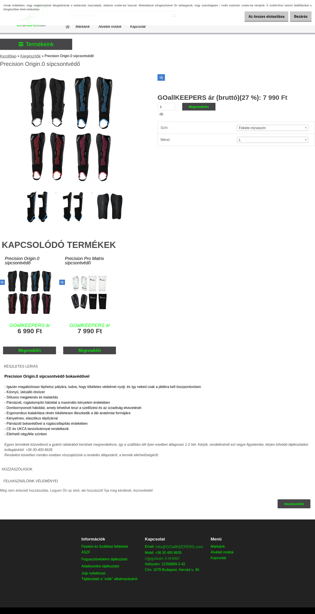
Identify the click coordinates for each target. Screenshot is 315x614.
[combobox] (272, 128)
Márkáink (82, 26)
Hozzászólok (294, 504)
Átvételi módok (109, 26)
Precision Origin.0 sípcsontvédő (22, 260)
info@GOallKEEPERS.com (179, 547)
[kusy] (166, 107)
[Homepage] (65, 26)
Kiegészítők (30, 56)
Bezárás (299, 16)
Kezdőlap (8, 56)
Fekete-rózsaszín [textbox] (252, 128)
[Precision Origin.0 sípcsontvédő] (73, 76)
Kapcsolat (137, 26)
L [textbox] (240, 140)
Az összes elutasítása (262, 16)
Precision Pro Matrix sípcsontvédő (84, 260)
